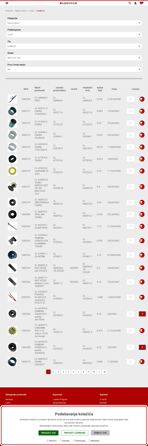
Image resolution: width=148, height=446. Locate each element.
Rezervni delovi (21, 11)
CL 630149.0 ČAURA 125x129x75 (41, 147)
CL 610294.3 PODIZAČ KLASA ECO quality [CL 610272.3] (41, 297)
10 (94, 372)
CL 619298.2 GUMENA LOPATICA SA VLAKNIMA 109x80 (41, 241)
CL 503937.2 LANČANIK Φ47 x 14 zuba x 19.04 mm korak (41, 331)
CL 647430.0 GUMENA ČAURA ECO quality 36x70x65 (41, 314)
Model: (11, 53)
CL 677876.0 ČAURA (41, 159)
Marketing (95, 441)
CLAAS (31, 11)
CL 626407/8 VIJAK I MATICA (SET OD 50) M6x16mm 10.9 (41, 186)
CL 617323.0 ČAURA (41, 123)
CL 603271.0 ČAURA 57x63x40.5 (41, 111)
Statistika (66, 441)
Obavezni (52, 441)
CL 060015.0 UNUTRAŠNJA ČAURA (42, 202)
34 (104, 372)
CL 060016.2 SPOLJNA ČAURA (41, 214)
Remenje (9, 399)
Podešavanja (80, 441)
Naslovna (9, 11)
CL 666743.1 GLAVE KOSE (41, 226)
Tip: (9, 41)
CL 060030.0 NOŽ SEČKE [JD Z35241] (41, 268)
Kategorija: (13, 18)
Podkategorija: (14, 29)
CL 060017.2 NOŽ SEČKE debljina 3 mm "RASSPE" (42, 282)
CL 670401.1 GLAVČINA (41, 255)
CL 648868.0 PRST (41, 99)
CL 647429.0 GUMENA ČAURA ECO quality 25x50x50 (41, 347)
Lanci (8, 402)
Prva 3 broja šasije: (17, 64)
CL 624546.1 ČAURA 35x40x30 (41, 135)
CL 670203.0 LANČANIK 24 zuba (41, 171)
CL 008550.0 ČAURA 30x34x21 (41, 361)
